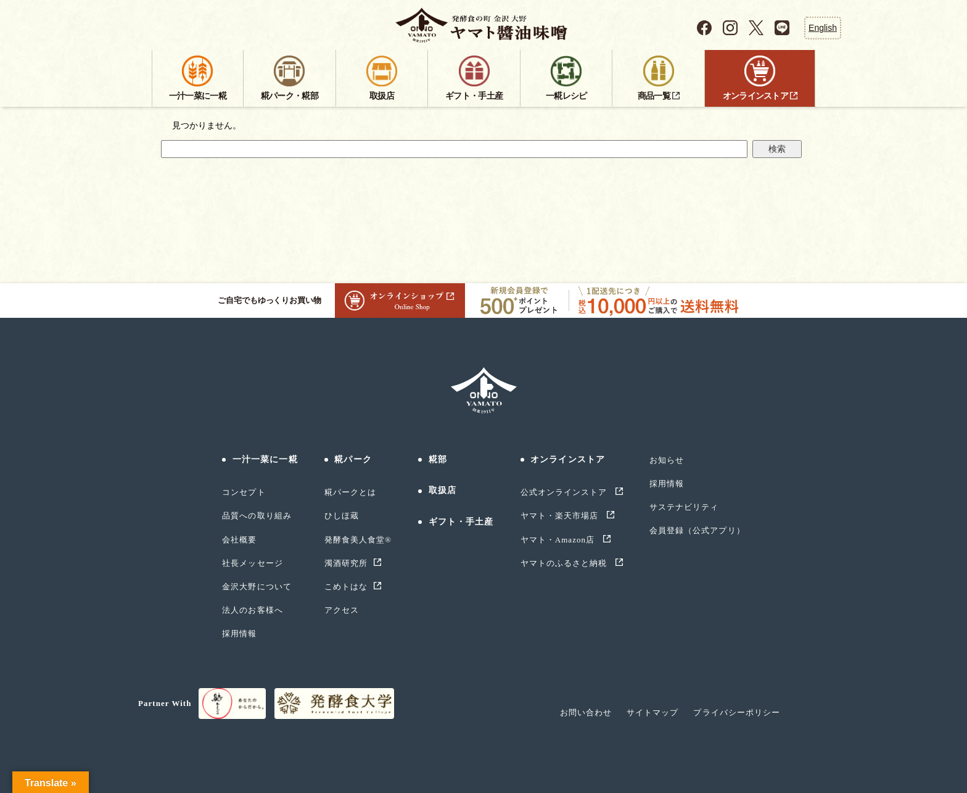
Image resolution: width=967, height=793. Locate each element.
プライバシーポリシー (736, 712)
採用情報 (239, 633)
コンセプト (243, 492)
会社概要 (239, 539)
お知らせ (666, 460)
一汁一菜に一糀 (265, 459)
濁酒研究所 (346, 563)
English (823, 28)
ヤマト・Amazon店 (559, 539)
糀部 (438, 459)
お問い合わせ (586, 712)
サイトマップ (652, 712)
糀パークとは (350, 492)
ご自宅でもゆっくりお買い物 (341, 300)
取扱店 (442, 490)
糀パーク (352, 459)
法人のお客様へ (252, 610)
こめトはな (346, 586)
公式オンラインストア (565, 492)
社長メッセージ (252, 563)
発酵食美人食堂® (358, 539)
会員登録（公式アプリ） (696, 530)
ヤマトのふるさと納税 (565, 563)
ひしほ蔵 (341, 515)
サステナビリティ (683, 507)
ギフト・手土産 (461, 521)
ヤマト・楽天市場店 (561, 515)
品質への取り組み (256, 515)
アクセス (341, 610)
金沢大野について (256, 586)
